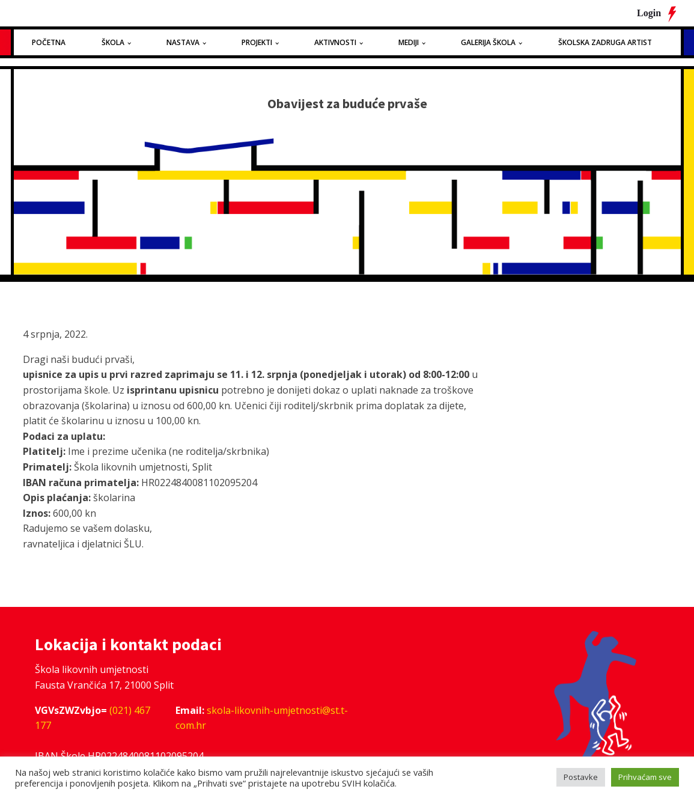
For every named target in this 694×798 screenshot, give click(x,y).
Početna (48, 42)
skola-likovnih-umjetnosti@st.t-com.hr (261, 718)
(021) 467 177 (92, 718)
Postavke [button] (581, 777)
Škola (113, 42)
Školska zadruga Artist (605, 42)
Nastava (182, 42)
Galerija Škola (488, 42)
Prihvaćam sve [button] (645, 777)
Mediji (408, 42)
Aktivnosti (335, 42)
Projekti (257, 42)
